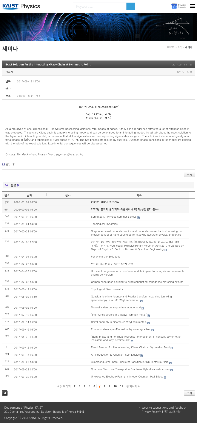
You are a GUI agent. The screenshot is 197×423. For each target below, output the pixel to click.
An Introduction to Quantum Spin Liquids (115, 354)
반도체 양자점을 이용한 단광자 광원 (112, 263)
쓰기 (189, 393)
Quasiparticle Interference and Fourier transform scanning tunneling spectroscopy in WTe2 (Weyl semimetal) (131, 298)
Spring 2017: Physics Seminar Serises (113, 216)
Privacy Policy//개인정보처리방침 (162, 411)
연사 (67, 195)
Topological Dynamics (104, 224)
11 (121, 386)
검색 (5, 393)
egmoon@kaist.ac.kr (69, 154)
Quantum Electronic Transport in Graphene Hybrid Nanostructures (130, 369)
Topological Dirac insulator (107, 289)
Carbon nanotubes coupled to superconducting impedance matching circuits (137, 282)
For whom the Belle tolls (105, 256)
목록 (189, 174)
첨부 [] (10, 164)
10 (115, 386)
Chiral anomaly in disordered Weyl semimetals (118, 322)
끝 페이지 (133, 386)
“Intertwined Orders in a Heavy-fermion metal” (119, 314)
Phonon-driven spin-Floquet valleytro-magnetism (121, 329)
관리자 (9, 72)
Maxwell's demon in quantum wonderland (116, 307)
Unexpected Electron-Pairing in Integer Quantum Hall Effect (127, 376)
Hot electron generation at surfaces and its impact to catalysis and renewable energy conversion (137, 272)
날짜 (29, 195)
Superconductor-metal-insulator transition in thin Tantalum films (129, 362)
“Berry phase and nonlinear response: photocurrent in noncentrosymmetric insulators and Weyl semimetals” (135, 338)
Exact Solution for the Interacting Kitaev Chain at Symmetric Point (48, 64)
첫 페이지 (64, 386)
